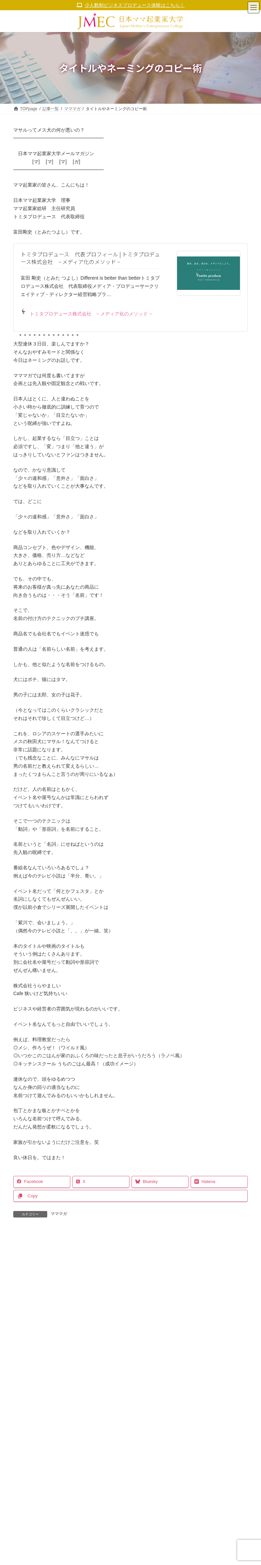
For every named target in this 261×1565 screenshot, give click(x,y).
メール (23, 1383)
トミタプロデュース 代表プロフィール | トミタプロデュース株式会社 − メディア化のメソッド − (90, 258)
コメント (25, 1271)
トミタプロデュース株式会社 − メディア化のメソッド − (86, 312)
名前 (21, 1351)
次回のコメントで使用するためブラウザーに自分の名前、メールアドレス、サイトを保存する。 (121, 1445)
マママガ (59, 1213)
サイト (20, 1414)
